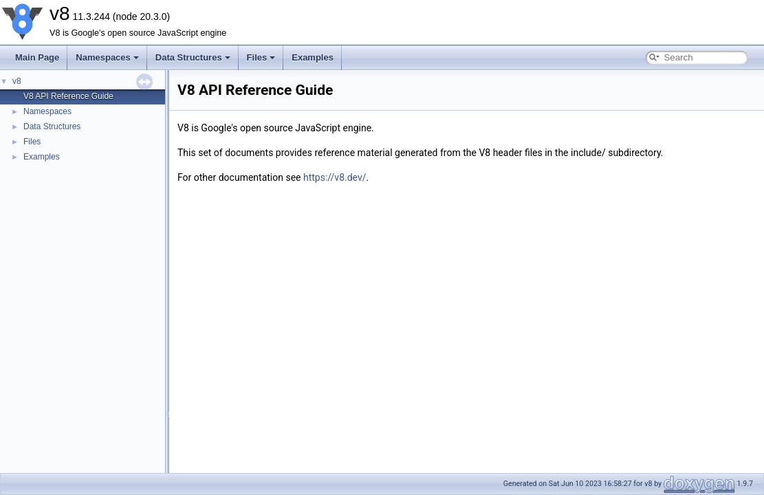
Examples (313, 57)
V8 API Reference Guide (68, 96)
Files (261, 57)
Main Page (37, 57)
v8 (16, 81)
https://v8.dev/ (335, 177)
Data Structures (192, 57)
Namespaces (107, 57)
